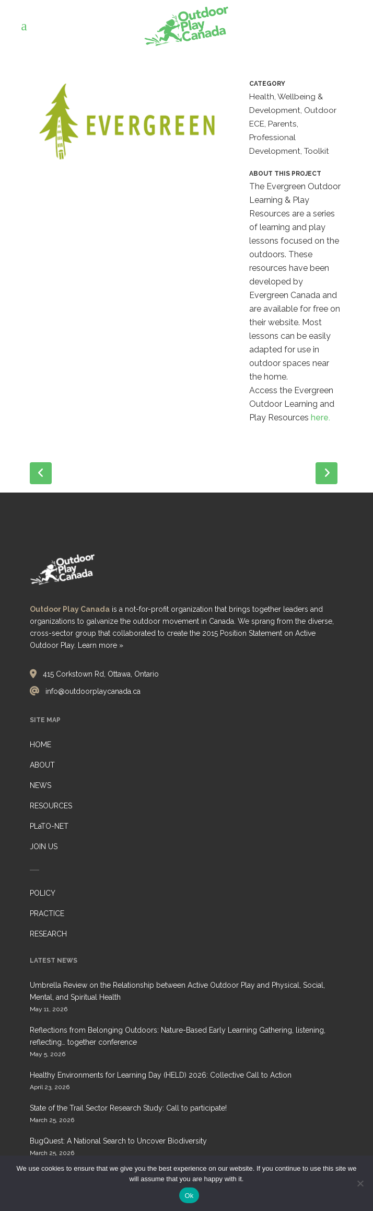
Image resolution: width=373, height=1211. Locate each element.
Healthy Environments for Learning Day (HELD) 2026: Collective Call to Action (161, 1075)
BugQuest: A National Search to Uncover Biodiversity (118, 1141)
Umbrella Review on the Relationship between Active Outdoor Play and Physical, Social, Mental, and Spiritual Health (177, 991)
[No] (360, 1183)
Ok (188, 1195)
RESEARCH (48, 934)
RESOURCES (51, 806)
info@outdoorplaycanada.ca (93, 691)
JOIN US (43, 846)
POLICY (42, 893)
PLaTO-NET (49, 826)
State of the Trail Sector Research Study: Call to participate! (128, 1108)
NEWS (40, 785)
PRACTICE (47, 913)
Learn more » (100, 645)
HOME (40, 744)
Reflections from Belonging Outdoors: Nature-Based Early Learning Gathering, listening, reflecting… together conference (177, 1036)
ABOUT (42, 765)
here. (320, 417)
